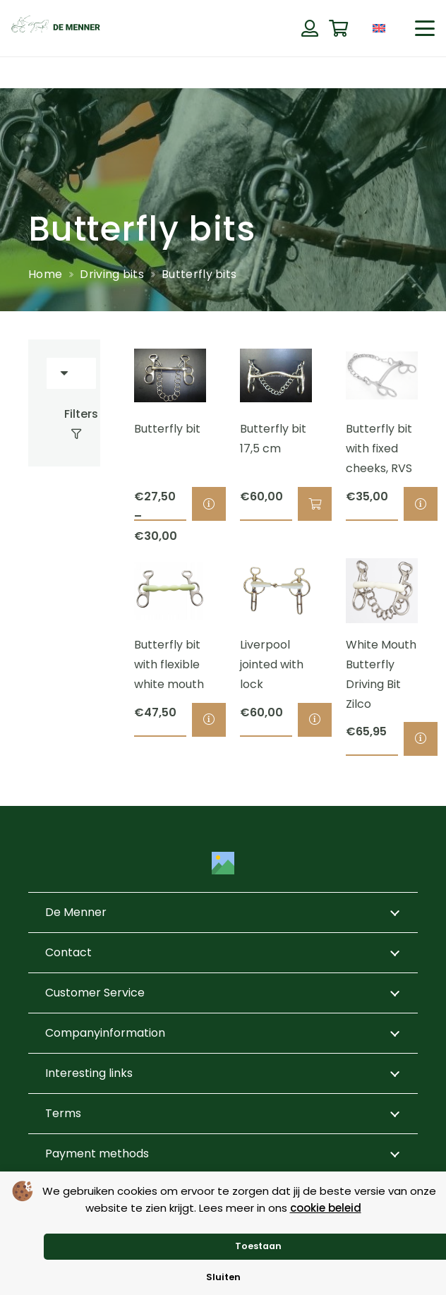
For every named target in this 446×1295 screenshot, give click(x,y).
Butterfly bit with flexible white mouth (169, 664)
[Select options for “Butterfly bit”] (209, 504)
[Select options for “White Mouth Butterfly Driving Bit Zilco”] (421, 738)
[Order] (71, 373)
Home (45, 274)
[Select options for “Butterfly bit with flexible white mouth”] (209, 719)
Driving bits (112, 274)
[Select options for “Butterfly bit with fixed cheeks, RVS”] (421, 504)
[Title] (223, 863)
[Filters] (64, 424)
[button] (425, 28)
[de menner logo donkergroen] (55, 28)
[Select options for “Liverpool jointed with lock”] (315, 719)
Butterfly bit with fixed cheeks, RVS (379, 448)
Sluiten (223, 1277)
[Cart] (338, 28)
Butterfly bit (167, 429)
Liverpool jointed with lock (271, 664)
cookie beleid (325, 1207)
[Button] (309, 28)
